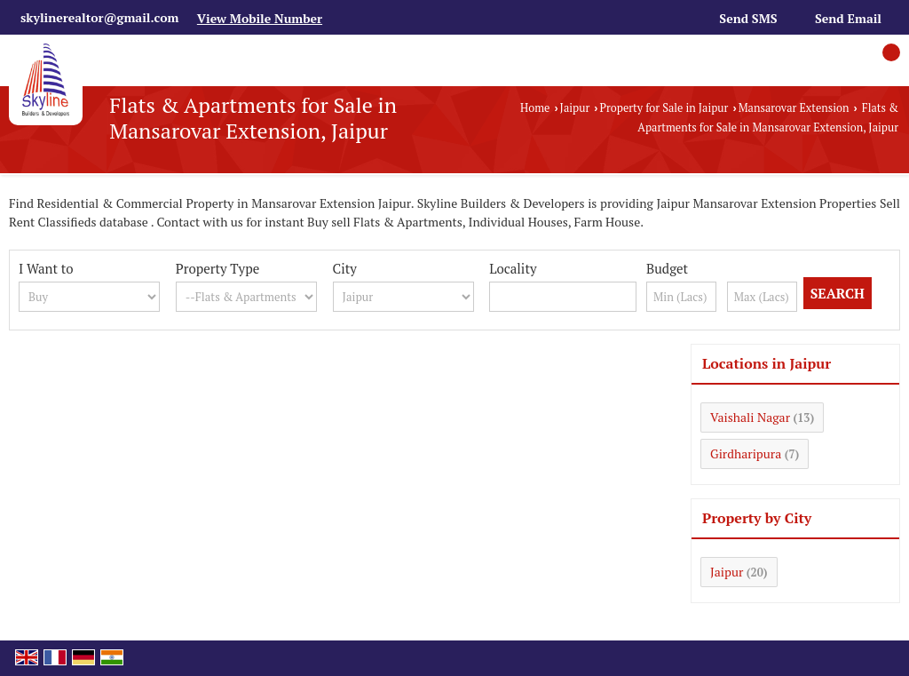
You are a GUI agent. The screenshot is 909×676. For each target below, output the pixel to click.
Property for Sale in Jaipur (664, 107)
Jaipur (575, 107)
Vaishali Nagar (750, 417)
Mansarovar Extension (794, 107)
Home (534, 107)
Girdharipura (745, 453)
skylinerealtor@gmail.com (99, 17)
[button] (259, 18)
